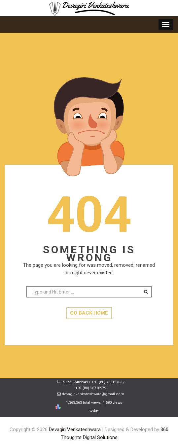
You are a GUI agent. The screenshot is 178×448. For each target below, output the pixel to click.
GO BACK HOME (89, 313)
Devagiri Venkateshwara (75, 429)
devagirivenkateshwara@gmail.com (93, 394)
